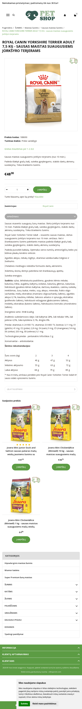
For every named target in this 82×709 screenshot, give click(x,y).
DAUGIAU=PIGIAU (13, 620)
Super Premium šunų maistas (18, 577)
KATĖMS (9, 591)
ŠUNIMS (8, 584)
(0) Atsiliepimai (15, 389)
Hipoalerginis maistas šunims (18, 563)
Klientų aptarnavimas (15, 654)
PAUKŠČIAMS (11, 605)
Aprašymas (13, 216)
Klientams (8, 661)
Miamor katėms (12, 570)
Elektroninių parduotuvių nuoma (34, 672)
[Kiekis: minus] (6, 189)
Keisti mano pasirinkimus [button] (44, 703)
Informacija (9, 647)
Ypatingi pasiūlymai (14, 634)
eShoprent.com (55, 672)
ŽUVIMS (8, 598)
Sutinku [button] (24, 703)
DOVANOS (9, 627)
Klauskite (39, 196)
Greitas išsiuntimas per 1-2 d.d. (19, 149)
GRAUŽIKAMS (11, 613)
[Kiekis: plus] (28, 189)
